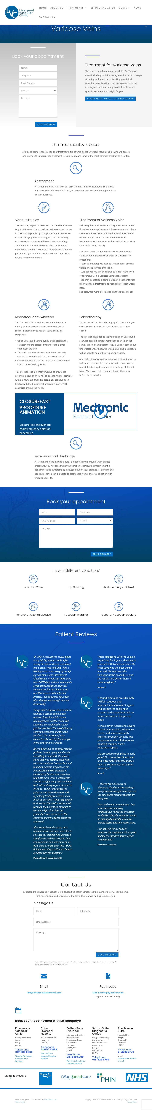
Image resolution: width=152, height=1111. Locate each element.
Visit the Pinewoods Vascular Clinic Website (23, 1058)
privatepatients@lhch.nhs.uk (127, 1059)
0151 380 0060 (24, 1051)
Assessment (44, 181)
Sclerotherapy (91, 319)
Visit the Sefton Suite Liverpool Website (76, 1061)
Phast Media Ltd (50, 1099)
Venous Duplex (27, 220)
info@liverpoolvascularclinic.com (44, 993)
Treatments (75, 8)
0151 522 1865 (49, 1049)
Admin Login (20, 1101)
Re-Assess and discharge (55, 456)
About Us (57, 8)
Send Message (107, 954)
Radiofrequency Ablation (35, 320)
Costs (123, 8)
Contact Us (47, 17)
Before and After (103, 8)
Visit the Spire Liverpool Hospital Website (48, 1055)
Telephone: (22, 1049)
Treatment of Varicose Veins (101, 223)
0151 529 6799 (75, 1056)
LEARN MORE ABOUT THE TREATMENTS (110, 99)
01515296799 (126, 1051)
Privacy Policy (132, 1101)
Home (43, 8)
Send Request (46, 124)
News (137, 8)
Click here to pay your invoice (108, 993)
